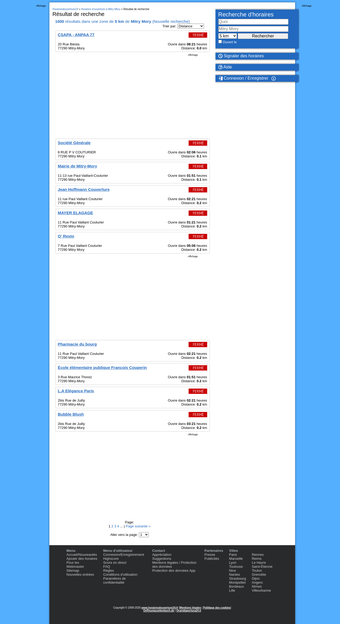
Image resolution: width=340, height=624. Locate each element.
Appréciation (161, 555)
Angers (257, 582)
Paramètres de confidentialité (114, 580)
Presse (209, 555)
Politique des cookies (216, 607)
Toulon (257, 571)
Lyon (232, 563)
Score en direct (114, 563)
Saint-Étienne (262, 567)
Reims (257, 559)
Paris (233, 555)
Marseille (236, 559)
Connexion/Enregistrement (123, 555)
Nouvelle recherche (171, 21)
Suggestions (161, 559)
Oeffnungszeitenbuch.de (158, 610)
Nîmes (257, 586)
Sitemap (72, 571)
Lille (232, 590)
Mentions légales (190, 607)
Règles (108, 571)
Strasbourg (237, 578)
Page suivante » (138, 526)
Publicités (211, 559)
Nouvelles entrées (80, 574)
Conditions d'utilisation (120, 574)
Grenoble (259, 574)
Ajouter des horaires (81, 559)
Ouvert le (230, 42)
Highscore (111, 559)
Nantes (234, 574)
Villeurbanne (261, 590)
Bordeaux (236, 586)
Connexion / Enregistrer (243, 78)
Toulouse (236, 567)
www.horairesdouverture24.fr (159, 607)
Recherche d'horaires (246, 14)
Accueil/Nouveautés (81, 555)
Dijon (256, 578)
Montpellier (237, 582)
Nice (232, 571)
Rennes (258, 555)
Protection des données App (174, 571)
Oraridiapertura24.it (188, 610)
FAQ (106, 567)
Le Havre (259, 563)
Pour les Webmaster (75, 565)
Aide (225, 67)
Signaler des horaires (241, 56)
